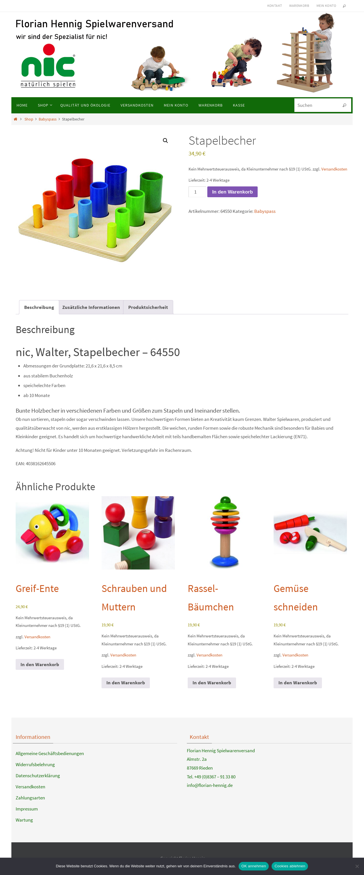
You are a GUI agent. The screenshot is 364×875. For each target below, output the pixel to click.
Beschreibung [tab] (39, 307)
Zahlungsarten (30, 798)
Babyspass (48, 119)
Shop (28, 119)
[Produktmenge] (197, 191)
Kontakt (274, 5)
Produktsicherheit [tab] (148, 307)
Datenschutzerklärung (38, 775)
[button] (165, 141)
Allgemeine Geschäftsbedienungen (50, 753)
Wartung (24, 820)
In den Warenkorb (232, 192)
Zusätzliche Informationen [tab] (91, 307)
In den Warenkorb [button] (39, 664)
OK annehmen (253, 866)
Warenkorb (299, 5)
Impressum (27, 809)
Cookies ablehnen (289, 866)
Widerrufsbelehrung (35, 764)
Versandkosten (334, 169)
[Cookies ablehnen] (357, 866)
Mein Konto (326, 5)
